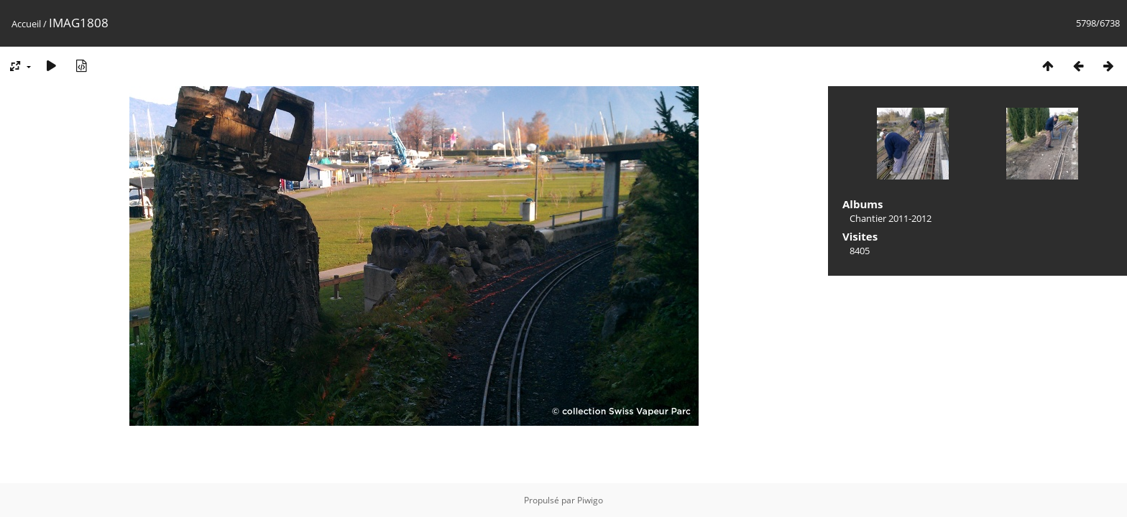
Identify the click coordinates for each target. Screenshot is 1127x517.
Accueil (26, 23)
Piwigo (590, 500)
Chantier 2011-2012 (891, 218)
